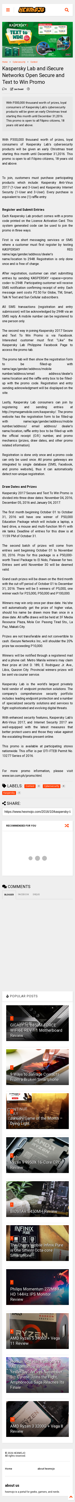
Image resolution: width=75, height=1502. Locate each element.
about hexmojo (46, 1468)
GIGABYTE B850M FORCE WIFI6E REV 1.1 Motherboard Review (36, 1030)
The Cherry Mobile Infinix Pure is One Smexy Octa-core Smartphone (36, 1250)
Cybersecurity (19, 62)
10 (12, 1419)
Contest (33, 62)
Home (5, 62)
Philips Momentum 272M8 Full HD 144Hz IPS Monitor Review (37, 1294)
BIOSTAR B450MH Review (33, 1211)
